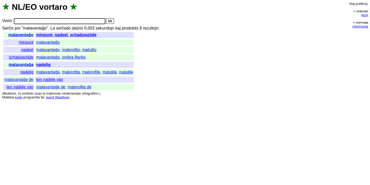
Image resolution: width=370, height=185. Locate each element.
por (17, 28)
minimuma (360, 26)
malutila (109, 72)
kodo (19, 97)
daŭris (77, 28)
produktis (130, 28)
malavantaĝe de (18, 79)
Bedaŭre (9, 93)
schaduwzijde (83, 35)
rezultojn (150, 28)
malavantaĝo (21, 35)
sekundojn (105, 28)
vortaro (53, 7)
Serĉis (7, 28)
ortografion (90, 93)
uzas (38, 93)
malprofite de (79, 87)
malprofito (71, 50)
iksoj (364, 15)
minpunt (44, 35)
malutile (126, 72)
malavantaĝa (20, 64)
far (43, 97)
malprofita (71, 72)
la (19, 93)
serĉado (63, 28)
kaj (117, 28)
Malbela (8, 97)
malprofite (91, 72)
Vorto (7, 21)
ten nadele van (49, 79)
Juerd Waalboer (57, 97)
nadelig (43, 64)
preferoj (361, 4)
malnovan (53, 93)
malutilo (89, 50)
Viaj (352, 4)
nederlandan (71, 93)
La (52, 28)
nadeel (61, 35)
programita (31, 97)
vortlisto (28, 93)
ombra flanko (74, 57)
